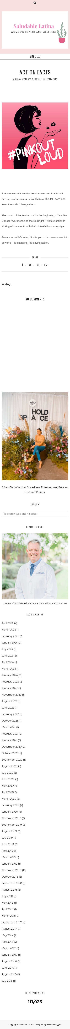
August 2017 (9, 928)
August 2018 (9, 889)
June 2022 (8, 707)
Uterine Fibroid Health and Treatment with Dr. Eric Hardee (35, 603)
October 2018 (10, 876)
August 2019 (9, 831)
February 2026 (10, 636)
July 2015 (7, 980)
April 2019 (7, 850)
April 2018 (7, 909)
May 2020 (8, 785)
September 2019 (12, 824)
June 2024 (8, 655)
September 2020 (12, 759)
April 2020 (8, 792)
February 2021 (10, 733)
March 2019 (9, 857)
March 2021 (8, 727)
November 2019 (11, 818)
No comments (50, 79)
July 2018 (7, 896)
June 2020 (8, 779)
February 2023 (10, 681)
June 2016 (8, 967)
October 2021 (10, 720)
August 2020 (9, 766)
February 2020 (10, 805)
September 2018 (12, 883)
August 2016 (9, 961)
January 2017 (9, 954)
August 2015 (9, 974)
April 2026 (7, 623)
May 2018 (7, 902)
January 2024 (10, 675)
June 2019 (8, 844)
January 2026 (10, 642)
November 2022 (11, 694)
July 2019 (7, 837)
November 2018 (11, 870)
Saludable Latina (26, 1024)
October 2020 (10, 753)
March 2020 (9, 798)
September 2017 (12, 922)
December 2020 (12, 746)
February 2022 (10, 714)
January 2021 (9, 740)
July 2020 (7, 772)
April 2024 (8, 662)
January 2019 (9, 863)
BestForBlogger (54, 1024)
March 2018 (9, 915)
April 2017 (7, 941)
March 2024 (9, 668)
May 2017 (7, 935)
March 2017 (9, 948)
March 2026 (9, 629)
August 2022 (9, 701)
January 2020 (10, 811)
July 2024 (7, 649)
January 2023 (10, 688)
